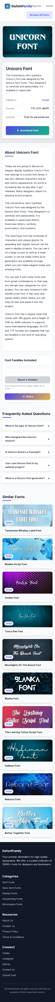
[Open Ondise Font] (27, 583)
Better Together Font (17, 833)
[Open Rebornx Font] (27, 784)
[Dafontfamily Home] (3, 6)
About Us (7, 920)
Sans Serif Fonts (11, 887)
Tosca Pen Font (14, 631)
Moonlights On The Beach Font (23, 665)
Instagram (7, 958)
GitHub (6, 964)
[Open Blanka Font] (27, 683)
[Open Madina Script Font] (27, 549)
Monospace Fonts (12, 904)
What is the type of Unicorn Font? (24, 425)
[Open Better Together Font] (27, 818)
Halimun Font (12, 765)
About (49, 5)
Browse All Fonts (39, 14)
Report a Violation (27, 379)
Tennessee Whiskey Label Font (23, 530)
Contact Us (8, 926)
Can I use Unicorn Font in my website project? (21, 465)
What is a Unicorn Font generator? (25, 478)
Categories (35, 5)
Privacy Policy (10, 931)
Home (10, 5)
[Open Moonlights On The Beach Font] (27, 650)
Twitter (6, 953)
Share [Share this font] (27, 396)
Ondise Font (12, 597)
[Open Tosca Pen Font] (27, 616)
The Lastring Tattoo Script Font (23, 732)
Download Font (27, 130)
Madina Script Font (16, 564)
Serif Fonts (8, 882)
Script (45, 99)
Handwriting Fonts (12, 898)
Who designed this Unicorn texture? (20, 439)
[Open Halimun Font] (27, 751)
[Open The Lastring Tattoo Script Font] (27, 717)
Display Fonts (9, 893)
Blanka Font (12, 698)
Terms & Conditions (13, 937)
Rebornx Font (13, 799)
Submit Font (9, 975)
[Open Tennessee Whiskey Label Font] (27, 515)
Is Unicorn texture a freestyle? (22, 452)
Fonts (21, 5)
